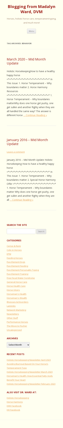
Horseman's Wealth (17, 297)
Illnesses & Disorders (17, 301)
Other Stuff (12, 317)
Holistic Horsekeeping (18, 397)
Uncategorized (14, 329)
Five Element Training (17, 273)
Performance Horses (17, 321)
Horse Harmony (15, 401)
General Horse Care (17, 281)
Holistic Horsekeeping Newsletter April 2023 (29, 359)
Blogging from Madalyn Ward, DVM (31, 9)
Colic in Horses (14, 249)
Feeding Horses (15, 257)
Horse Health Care (16, 285)
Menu (31, 31)
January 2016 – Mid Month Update (27, 142)
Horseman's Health (16, 293)
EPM (9, 253)
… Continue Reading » (35, 115)
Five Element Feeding (17, 265)
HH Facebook (13, 409)
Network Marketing (16, 309)
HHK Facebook (14, 405)
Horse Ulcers (13, 289)
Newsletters (13, 313)
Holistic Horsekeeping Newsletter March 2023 (30, 371)
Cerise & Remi (14, 245)
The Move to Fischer (17, 325)
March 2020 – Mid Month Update (26, 61)
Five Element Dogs (16, 261)
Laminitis (11, 305)
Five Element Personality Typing (23, 269)
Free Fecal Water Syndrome (21, 277)
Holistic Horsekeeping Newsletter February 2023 (31, 383)
